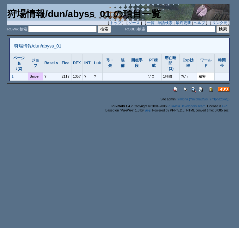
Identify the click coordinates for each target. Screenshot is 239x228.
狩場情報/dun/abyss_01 (38, 45)
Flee (65, 63)
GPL (225, 106)
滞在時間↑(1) (170, 63)
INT (87, 63)
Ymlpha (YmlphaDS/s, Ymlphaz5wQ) (203, 99)
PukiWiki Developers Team (186, 106)
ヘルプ (199, 23)
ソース (134, 23)
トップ (115, 23)
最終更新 (183, 23)
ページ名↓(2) (19, 63)
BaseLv (51, 63)
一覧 (151, 23)
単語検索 (165, 23)
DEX (77, 63)
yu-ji (147, 110)
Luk (97, 63)
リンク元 (219, 23)
